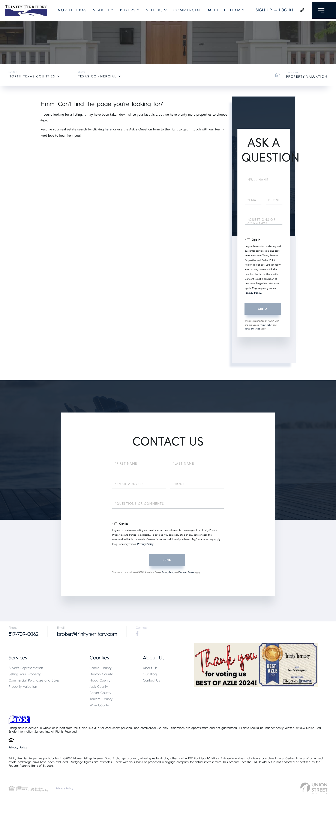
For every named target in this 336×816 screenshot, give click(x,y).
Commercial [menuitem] (186, 11)
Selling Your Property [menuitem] (25, 674)
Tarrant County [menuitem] (101, 699)
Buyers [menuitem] (126, 11)
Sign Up (261, 10)
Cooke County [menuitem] (101, 668)
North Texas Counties (32, 76)
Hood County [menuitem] (100, 680)
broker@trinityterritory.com (89, 634)
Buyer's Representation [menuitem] (26, 668)
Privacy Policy (253, 293)
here (108, 129)
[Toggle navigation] (322, 11)
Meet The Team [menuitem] (223, 11)
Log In (283, 10)
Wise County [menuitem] (99, 705)
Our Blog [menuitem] (150, 674)
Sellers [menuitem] (153, 11)
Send (262, 309)
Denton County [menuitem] (101, 674)
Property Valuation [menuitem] (23, 687)
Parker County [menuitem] (100, 693)
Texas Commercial (97, 76)
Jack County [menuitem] (99, 687)
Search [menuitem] (100, 11)
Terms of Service (252, 328)
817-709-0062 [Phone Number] (24, 634)
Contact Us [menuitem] (151, 680)
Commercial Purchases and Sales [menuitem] (34, 680)
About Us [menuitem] (150, 668)
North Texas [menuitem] (70, 11)
